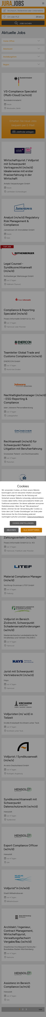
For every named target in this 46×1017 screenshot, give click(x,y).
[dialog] (23, 508)
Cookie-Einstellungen (23, 523)
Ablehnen (11, 530)
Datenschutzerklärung (35, 517)
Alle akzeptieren (31, 530)
